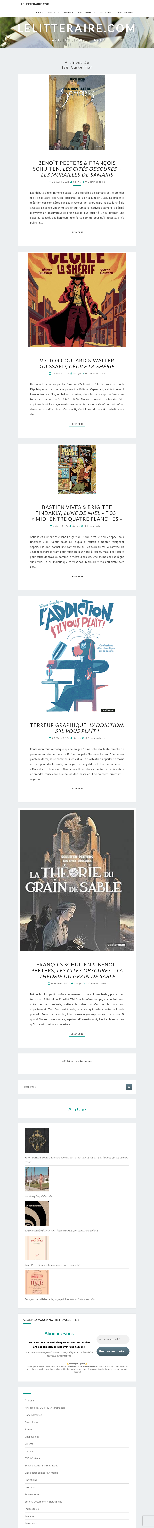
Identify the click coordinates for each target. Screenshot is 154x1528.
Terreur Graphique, (77, 728)
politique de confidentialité (79, 1352)
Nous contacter (86, 12)
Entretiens (31, 1479)
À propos (53, 12)
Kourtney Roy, (38, 1196)
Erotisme (30, 1487)
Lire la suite (78, 232)
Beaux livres (31, 1422)
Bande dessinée (33, 1414)
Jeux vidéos (31, 1523)
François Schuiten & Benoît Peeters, (77, 970)
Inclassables (32, 1508)
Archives (68, 12)
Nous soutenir (125, 12)
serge (77, 181)
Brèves (28, 1429)
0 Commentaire (95, 181)
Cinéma (29, 1443)
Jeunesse (30, 1516)
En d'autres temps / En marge (41, 1472)
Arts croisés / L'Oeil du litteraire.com (45, 1407)
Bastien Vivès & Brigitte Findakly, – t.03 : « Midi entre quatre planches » (77, 513)
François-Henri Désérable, (60, 1299)
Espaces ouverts (34, 1494)
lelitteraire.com (35, 4)
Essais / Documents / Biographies (43, 1501)
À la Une (29, 1400)
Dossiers (29, 1451)
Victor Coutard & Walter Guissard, (77, 363)
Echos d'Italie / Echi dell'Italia (41, 1465)
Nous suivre (106, 12)
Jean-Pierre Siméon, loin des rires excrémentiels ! (52, 1265)
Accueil (39, 12)
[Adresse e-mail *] (112, 1339)
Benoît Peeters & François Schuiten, (77, 169)
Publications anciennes (77, 1061)
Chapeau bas (32, 1436)
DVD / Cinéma (32, 1458)
